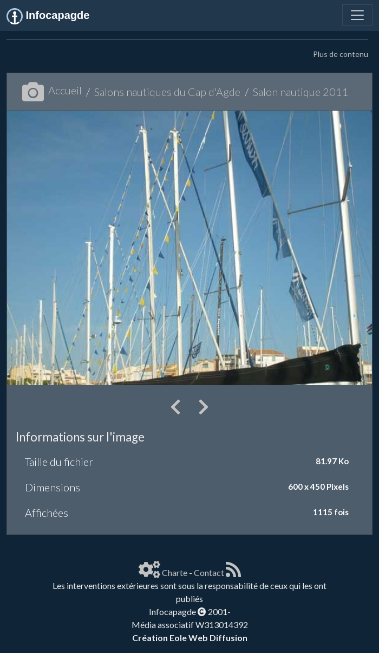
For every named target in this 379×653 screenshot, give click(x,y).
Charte (174, 572)
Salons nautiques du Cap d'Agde (167, 91)
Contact (209, 572)
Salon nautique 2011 (301, 91)
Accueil (52, 90)
